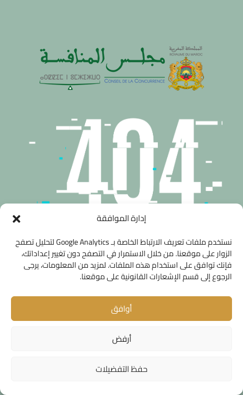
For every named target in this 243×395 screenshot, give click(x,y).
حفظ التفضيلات (121, 369)
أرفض (121, 339)
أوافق (121, 309)
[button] (16, 218)
